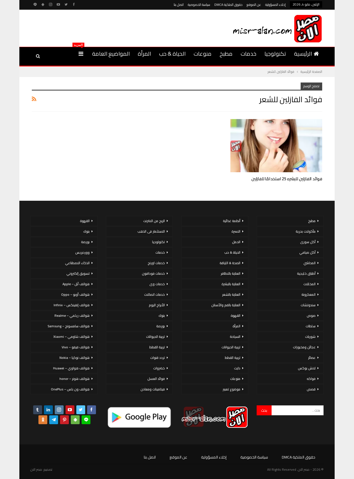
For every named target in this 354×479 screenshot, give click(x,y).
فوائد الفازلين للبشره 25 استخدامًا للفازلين (286, 179)
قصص (311, 389)
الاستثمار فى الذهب (151, 231)
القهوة (235, 315)
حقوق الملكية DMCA (228, 4)
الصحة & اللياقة (230, 263)
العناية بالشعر (231, 294)
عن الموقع (254, 4)
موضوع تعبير (231, 389)
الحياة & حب (172, 53)
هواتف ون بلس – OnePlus (70, 389)
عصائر (312, 357)
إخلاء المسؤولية (275, 4)
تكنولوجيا (275, 53)
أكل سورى (308, 242)
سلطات (311, 326)
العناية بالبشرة (231, 284)
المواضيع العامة (111, 53)
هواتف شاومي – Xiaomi (71, 336)
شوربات (310, 336)
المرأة (144, 53)
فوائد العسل (156, 378)
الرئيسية (306, 53)
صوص (311, 315)
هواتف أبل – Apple (76, 284)
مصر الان (36, 469)
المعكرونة (308, 294)
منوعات (203, 53)
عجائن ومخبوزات (304, 347)
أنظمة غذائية (231, 221)
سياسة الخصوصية (199, 4)
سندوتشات (308, 305)
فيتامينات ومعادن (152, 389)
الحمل (236, 242)
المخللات (309, 284)
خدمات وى (157, 284)
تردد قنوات (157, 357)
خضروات (159, 368)
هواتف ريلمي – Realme (72, 315)
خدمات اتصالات (154, 294)
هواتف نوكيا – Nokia (74, 357)
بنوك (161, 315)
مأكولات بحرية (306, 231)
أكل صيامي (307, 252)
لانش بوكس (307, 368)
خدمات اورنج (156, 263)
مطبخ (226, 53)
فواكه (311, 378)
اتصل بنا (179, 4)
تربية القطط (232, 357)
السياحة (235, 336)
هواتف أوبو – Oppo (75, 294)
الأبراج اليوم (157, 305)
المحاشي (309, 263)
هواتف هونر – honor (74, 378)
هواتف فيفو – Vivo (76, 347)
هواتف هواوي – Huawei (71, 368)
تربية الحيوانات (231, 347)
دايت (237, 368)
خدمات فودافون (153, 273)
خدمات (248, 53)
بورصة (160, 326)
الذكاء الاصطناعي (77, 263)
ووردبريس (82, 252)
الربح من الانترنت (154, 221)
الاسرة (235, 231)
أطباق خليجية (306, 273)
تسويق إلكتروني (78, 273)
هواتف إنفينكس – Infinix (72, 305)
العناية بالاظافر (230, 273)
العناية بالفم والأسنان (225, 305)
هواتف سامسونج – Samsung (69, 326)
